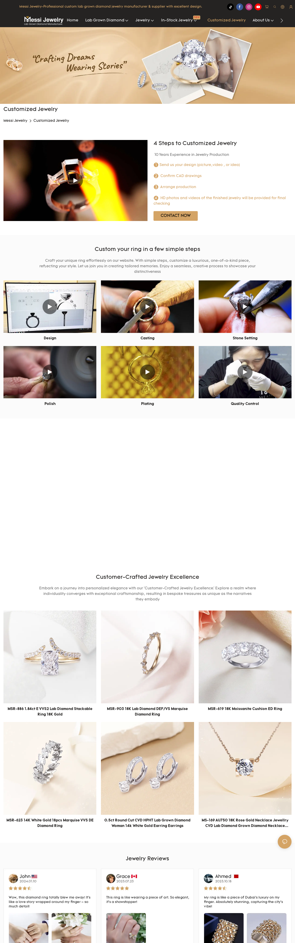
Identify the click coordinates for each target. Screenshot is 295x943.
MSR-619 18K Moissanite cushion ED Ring (245, 709)
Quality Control (245, 404)
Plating (147, 404)
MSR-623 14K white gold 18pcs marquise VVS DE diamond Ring (50, 823)
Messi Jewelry (15, 121)
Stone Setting (245, 338)
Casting (147, 338)
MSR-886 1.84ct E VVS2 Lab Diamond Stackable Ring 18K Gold (50, 711)
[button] (281, 20)
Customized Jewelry (51, 121)
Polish (50, 404)
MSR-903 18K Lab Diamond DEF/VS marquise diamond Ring (147, 711)
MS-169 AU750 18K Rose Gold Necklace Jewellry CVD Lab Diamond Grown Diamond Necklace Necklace (245, 824)
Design (50, 338)
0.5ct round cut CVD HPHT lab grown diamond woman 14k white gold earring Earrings (147, 823)
